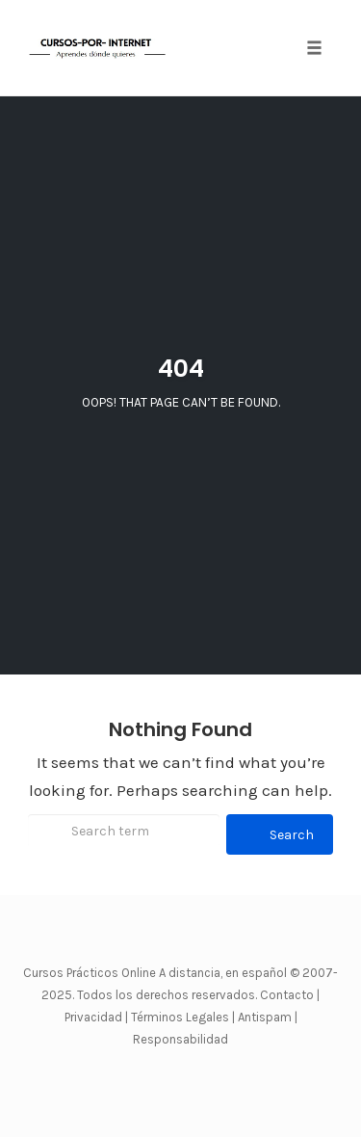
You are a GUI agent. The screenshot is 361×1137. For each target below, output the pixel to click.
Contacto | (290, 995)
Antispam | (267, 1017)
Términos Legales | (183, 1017)
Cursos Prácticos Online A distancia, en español (156, 972)
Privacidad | (96, 1017)
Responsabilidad (180, 1039)
